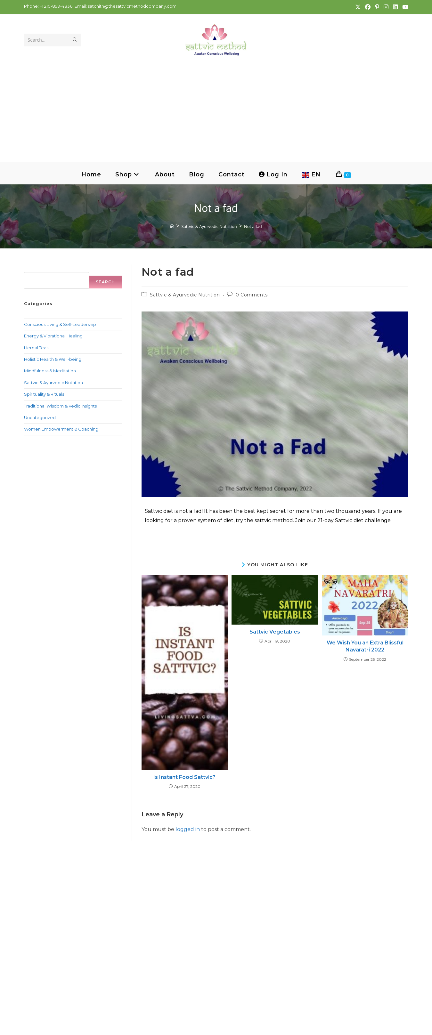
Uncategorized (40, 417)
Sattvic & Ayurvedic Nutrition (185, 295)
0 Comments (252, 295)
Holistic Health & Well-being (52, 359)
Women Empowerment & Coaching (61, 429)
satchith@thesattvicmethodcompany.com (132, 6)
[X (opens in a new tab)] (358, 7)
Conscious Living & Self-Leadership (60, 324)
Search (32, 268)
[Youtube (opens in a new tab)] (404, 7)
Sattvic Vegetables (274, 632)
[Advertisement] (216, 104)
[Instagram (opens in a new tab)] (385, 7)
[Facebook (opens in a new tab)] (367, 7)
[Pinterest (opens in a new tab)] (376, 7)
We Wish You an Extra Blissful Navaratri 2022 (365, 646)
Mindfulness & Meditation (50, 370)
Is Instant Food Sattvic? (184, 777)
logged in (187, 829)
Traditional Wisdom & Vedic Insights (60, 405)
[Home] (172, 226)
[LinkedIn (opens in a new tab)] (395, 7)
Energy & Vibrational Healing (53, 335)
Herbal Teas (36, 347)
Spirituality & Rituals (44, 394)
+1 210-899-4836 (55, 6)
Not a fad (253, 226)
